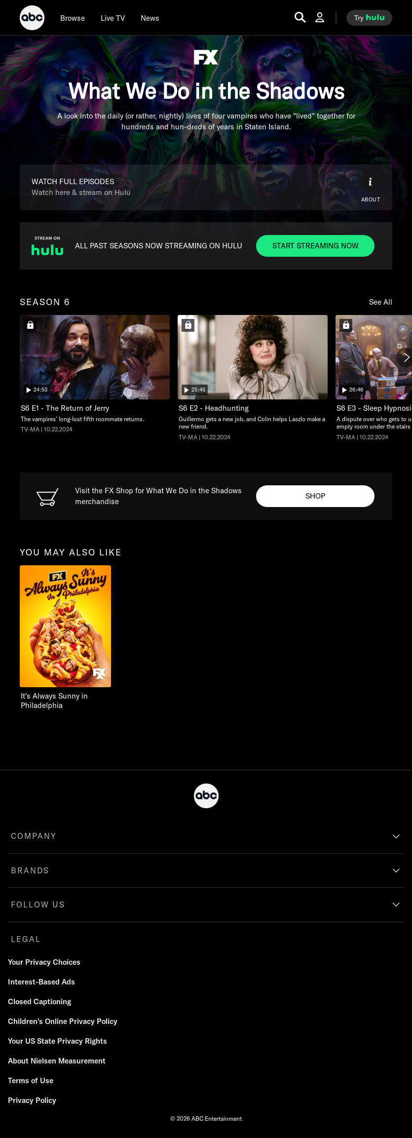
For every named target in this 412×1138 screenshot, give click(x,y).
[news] (150, 18)
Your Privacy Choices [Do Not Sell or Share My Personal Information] (44, 962)
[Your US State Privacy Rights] (57, 1041)
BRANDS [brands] (30, 870)
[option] (95, 377)
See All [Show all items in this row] (380, 302)
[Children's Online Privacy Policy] (62, 1021)
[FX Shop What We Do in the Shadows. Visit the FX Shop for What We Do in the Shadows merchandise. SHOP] (315, 496)
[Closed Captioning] (39, 1002)
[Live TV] (113, 18)
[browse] (72, 18)
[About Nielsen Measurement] (57, 1061)
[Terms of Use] (30, 1081)
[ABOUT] (370, 187)
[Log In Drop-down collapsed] (320, 17)
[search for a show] (300, 17)
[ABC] (32, 19)
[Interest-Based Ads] (41, 982)
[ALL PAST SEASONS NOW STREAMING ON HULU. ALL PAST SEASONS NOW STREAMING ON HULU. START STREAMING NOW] (315, 246)
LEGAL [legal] (26, 939)
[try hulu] (369, 18)
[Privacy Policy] (32, 1100)
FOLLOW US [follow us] (38, 904)
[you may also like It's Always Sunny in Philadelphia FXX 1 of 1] (75, 637)
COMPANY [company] (34, 836)
